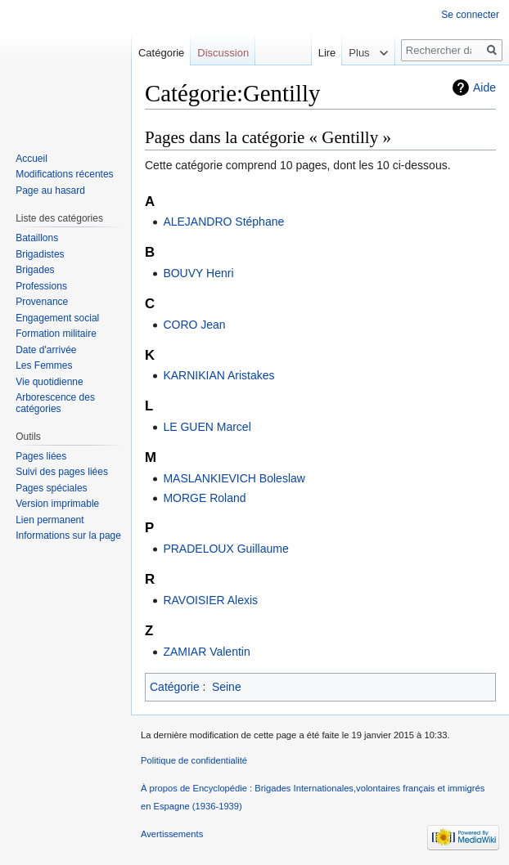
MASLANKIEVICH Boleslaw (234, 478)
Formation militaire (56, 333)
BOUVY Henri (198, 273)
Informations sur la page (68, 535)
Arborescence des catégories (55, 403)
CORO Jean (194, 324)
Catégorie (175, 686)
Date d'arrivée (46, 350)
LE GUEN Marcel (206, 426)
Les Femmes (44, 365)
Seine (226, 686)
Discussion (223, 53)
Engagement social (57, 318)
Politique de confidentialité (194, 760)
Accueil (31, 158)
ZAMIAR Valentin (206, 651)
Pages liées (41, 456)
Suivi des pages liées (62, 471)
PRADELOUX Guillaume (225, 548)
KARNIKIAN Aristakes (218, 375)
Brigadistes (40, 254)
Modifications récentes (64, 174)
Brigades (35, 270)
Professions (41, 286)
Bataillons (37, 238)
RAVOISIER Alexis (210, 600)
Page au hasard (50, 190)
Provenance (42, 301)
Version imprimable (57, 503)
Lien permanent (49, 520)
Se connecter (470, 14)
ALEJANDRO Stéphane (223, 221)
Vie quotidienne (49, 382)
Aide (484, 87)
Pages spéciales (51, 488)
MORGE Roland (204, 497)
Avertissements (172, 834)
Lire (315, 53)
